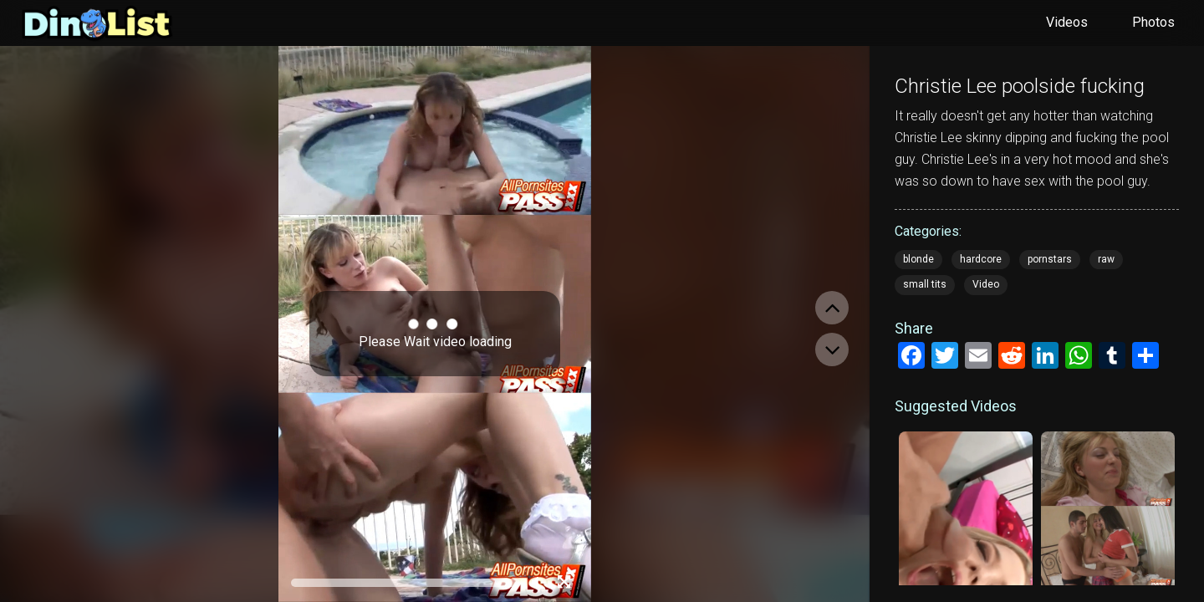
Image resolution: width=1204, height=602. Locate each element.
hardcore (981, 259)
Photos (1153, 22)
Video (985, 284)
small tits (924, 284)
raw (1106, 259)
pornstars (1050, 259)
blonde (918, 259)
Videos (1067, 22)
